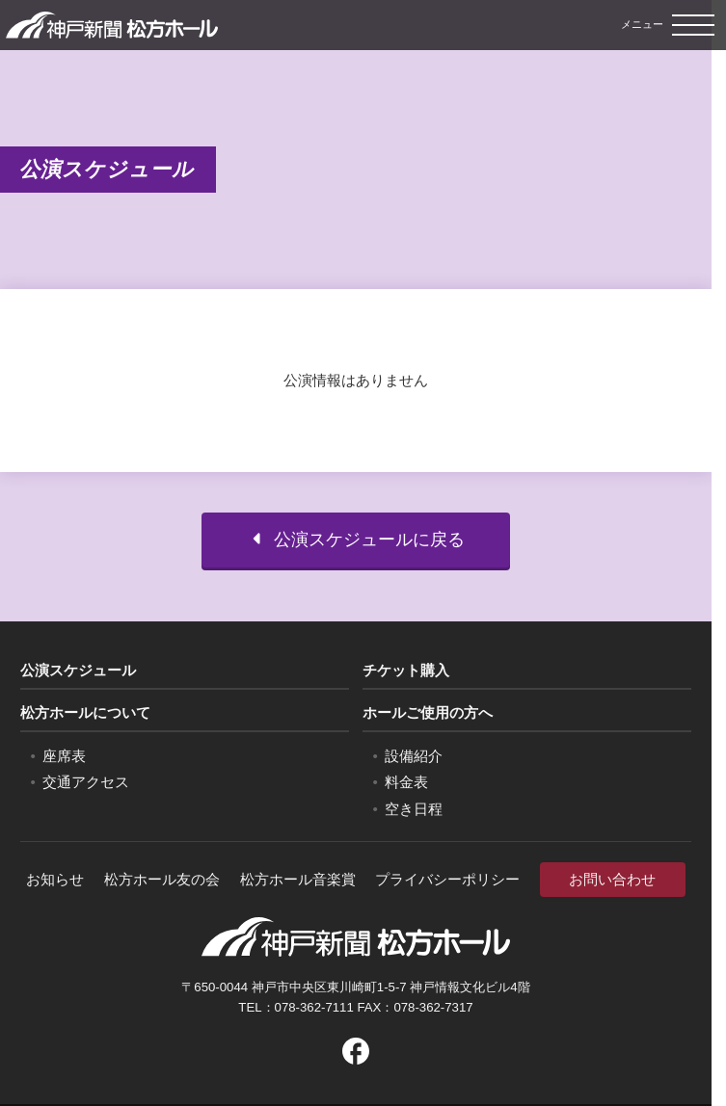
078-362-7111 (314, 1007)
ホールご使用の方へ (428, 712)
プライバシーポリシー (447, 879)
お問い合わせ (612, 879)
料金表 (406, 782)
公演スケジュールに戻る (356, 539)
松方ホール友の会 (162, 879)
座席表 (64, 756)
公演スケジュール (78, 670)
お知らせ (55, 879)
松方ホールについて (85, 712)
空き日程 (414, 809)
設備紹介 (414, 756)
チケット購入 (406, 670)
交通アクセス (85, 782)
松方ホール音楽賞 (298, 879)
